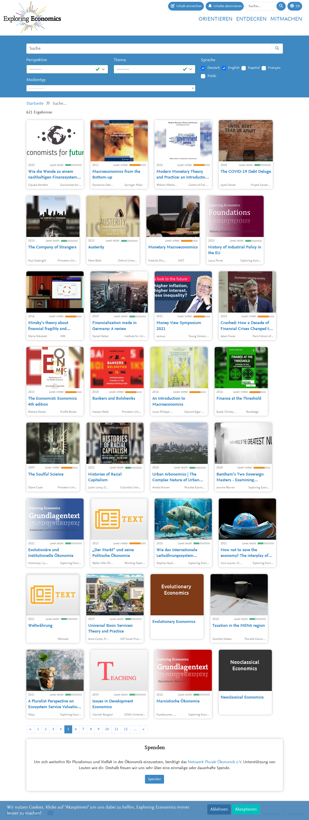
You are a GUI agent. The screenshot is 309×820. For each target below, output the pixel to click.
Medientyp (36, 80)
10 (107, 729)
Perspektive (36, 60)
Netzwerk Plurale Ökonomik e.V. (215, 762)
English (234, 68)
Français (274, 68)
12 (126, 729)
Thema (120, 60)
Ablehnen (219, 809)
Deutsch (214, 68)
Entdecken (251, 19)
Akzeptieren (246, 809)
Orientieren (215, 19)
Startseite (35, 104)
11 (116, 729)
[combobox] (111, 88)
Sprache (208, 60)
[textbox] (111, 88)
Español (254, 68)
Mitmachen (286, 19)
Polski (212, 76)
